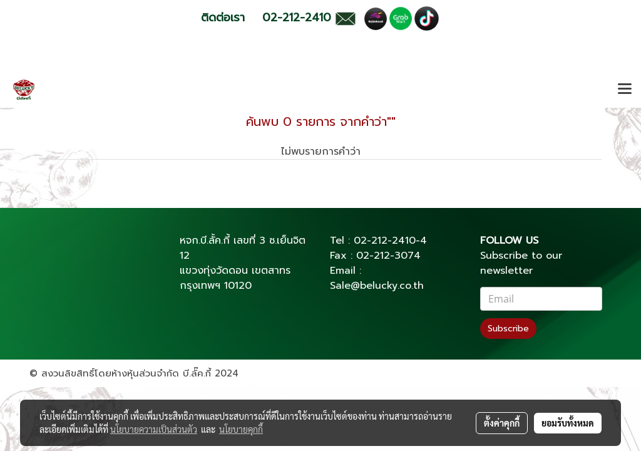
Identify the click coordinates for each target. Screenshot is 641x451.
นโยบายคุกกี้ (241, 429)
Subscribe (508, 328)
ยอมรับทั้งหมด (567, 422)
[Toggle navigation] (624, 89)
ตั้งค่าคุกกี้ (502, 422)
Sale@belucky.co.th (377, 285)
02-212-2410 (385, 240)
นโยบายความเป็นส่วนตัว (153, 429)
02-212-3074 (388, 255)
